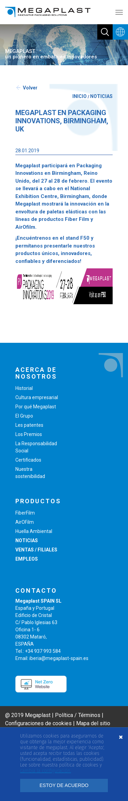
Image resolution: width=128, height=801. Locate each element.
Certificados (28, 460)
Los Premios (28, 434)
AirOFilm (24, 522)
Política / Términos (77, 715)
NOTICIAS (101, 96)
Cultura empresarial (36, 397)
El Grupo (24, 416)
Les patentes (29, 425)
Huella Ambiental (33, 531)
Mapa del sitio (93, 723)
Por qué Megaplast (35, 406)
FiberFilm (25, 513)
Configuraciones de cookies (38, 723)
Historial (24, 388)
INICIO (79, 96)
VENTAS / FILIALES (36, 549)
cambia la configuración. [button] (45, 771)
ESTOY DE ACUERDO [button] (64, 785)
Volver (30, 87)
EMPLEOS (26, 559)
